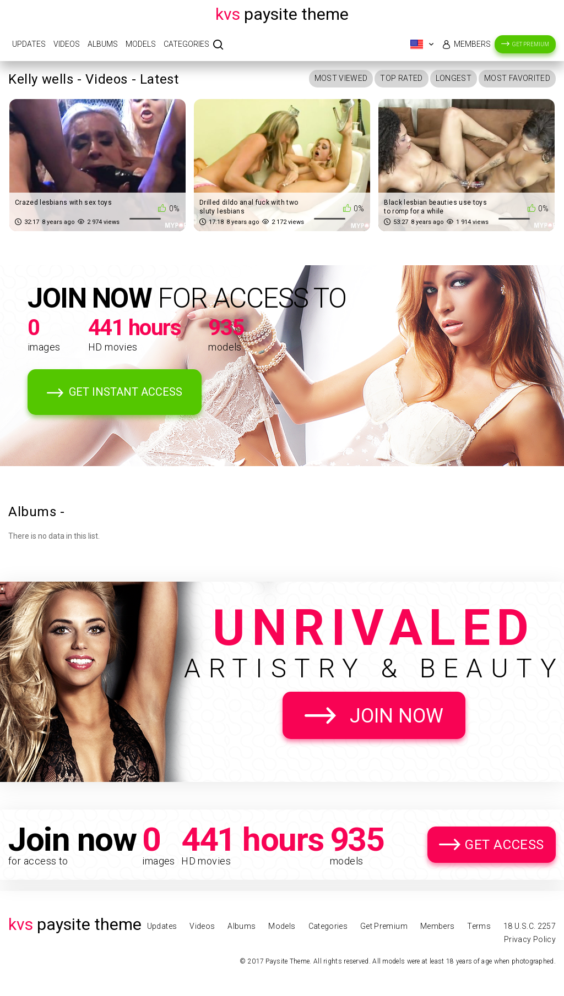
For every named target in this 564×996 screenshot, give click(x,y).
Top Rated (401, 78)
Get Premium (530, 44)
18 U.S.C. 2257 (529, 926)
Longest (453, 78)
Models (141, 44)
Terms (479, 926)
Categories (186, 44)
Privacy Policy (530, 939)
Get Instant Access (125, 391)
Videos (66, 44)
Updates (29, 44)
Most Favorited (517, 78)
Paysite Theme (282, 14)
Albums (103, 44)
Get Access (504, 844)
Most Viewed (341, 78)
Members (472, 44)
